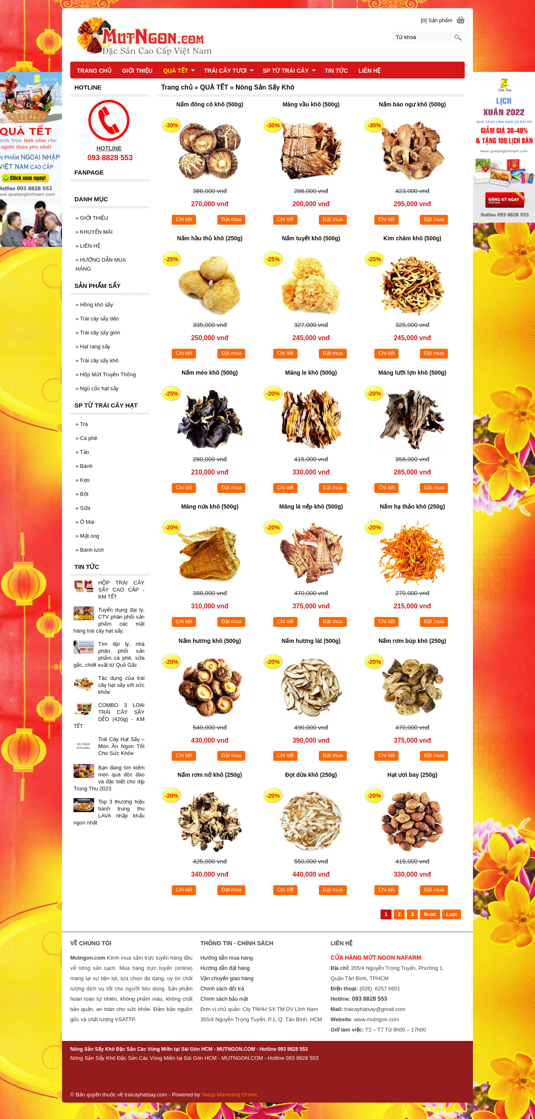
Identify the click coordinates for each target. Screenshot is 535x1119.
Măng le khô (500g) (311, 372)
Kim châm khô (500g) (412, 238)
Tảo (82, 452)
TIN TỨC (336, 70)
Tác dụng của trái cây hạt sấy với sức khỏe (121, 685)
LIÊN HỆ (88, 246)
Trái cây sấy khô (97, 360)
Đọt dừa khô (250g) (311, 774)
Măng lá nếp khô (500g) (311, 506)
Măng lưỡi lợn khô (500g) (412, 372)
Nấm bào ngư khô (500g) (412, 104)
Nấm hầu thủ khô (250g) (210, 238)
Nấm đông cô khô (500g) (209, 104)
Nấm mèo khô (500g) (210, 372)
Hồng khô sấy (94, 305)
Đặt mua (231, 219)
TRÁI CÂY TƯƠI (229, 70)
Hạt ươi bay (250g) (412, 774)
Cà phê (86, 438)
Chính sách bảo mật (224, 999)
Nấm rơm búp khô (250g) (412, 641)
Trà (82, 424)
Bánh (84, 466)
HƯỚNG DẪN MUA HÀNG (101, 264)
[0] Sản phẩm (436, 20)
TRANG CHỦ (94, 70)
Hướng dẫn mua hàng (227, 958)
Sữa (83, 508)
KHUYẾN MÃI (94, 232)
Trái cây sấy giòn (98, 332)
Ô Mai (85, 522)
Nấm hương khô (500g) (209, 641)
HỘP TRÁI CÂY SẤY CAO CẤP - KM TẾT (121, 590)
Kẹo (83, 480)
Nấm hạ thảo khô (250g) (412, 506)
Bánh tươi (90, 550)
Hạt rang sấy (93, 346)
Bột (82, 494)
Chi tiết (184, 219)
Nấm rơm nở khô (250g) (210, 774)
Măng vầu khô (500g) (311, 104)
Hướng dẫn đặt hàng (225, 968)
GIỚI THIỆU (92, 218)
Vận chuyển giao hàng (227, 978)
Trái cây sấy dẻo (97, 318)
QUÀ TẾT (179, 70)
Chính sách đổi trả (222, 988)
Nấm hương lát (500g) (310, 641)
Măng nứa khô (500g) (210, 506)
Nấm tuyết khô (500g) (311, 238)
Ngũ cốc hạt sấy (97, 388)
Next (430, 914)
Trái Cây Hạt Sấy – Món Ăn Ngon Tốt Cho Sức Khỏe (121, 746)
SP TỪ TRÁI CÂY (289, 70)
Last (451, 914)
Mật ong (87, 536)
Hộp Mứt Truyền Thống (106, 374)
